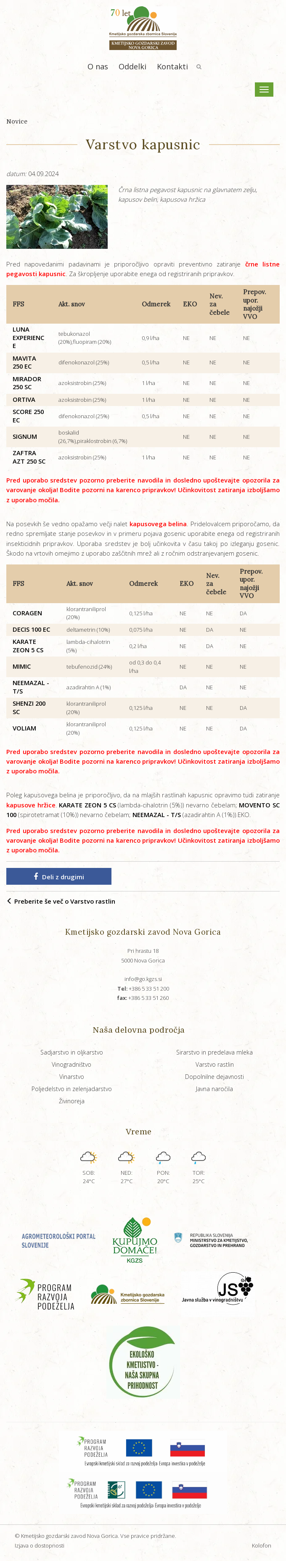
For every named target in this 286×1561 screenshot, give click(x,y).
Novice (16, 121)
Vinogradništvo (71, 1064)
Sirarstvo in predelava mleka (214, 1052)
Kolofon (261, 1545)
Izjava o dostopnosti (39, 1545)
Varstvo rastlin (215, 1064)
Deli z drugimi (59, 877)
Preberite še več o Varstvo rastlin (60, 901)
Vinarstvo (71, 1077)
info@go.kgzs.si (143, 979)
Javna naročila (214, 1089)
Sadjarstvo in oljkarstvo (71, 1052)
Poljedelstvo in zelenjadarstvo (72, 1089)
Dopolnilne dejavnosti (214, 1077)
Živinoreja (72, 1101)
